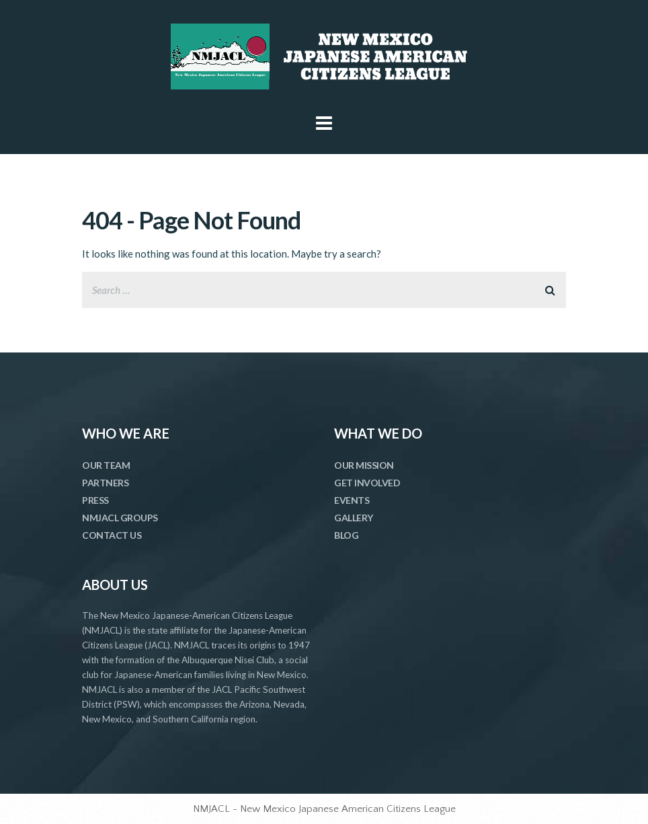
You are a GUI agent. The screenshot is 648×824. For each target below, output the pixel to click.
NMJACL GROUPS (120, 517)
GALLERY (353, 517)
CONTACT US (111, 535)
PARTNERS (105, 482)
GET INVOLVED (367, 482)
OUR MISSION (364, 465)
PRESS (95, 500)
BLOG (346, 535)
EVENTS (351, 500)
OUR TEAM (106, 465)
